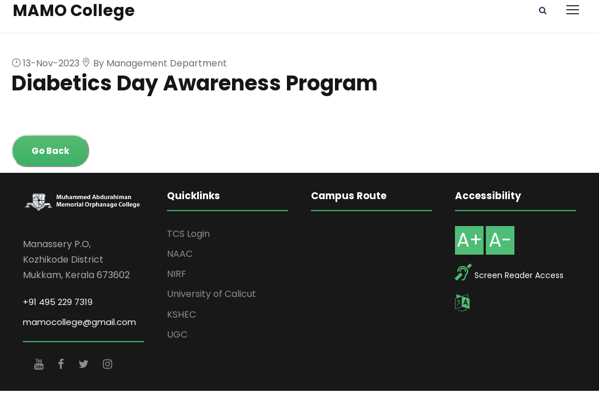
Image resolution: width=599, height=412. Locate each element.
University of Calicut (211, 293)
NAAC (180, 253)
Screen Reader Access (519, 275)
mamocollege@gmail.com (79, 322)
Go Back (50, 151)
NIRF (176, 273)
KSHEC (181, 314)
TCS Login (188, 233)
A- (500, 240)
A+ (469, 240)
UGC (177, 334)
